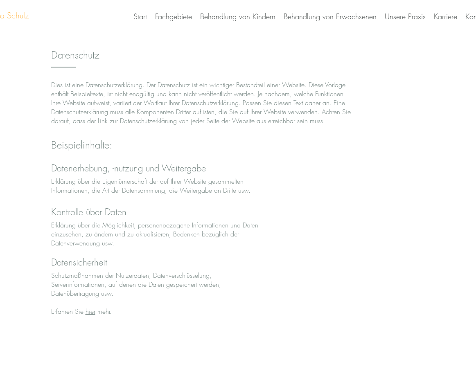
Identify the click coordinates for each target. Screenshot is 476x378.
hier (90, 311)
